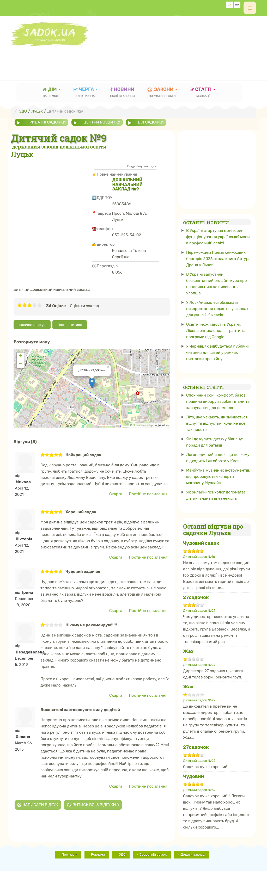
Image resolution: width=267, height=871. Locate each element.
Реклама (98, 854)
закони (162, 93)
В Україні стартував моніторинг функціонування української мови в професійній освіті (218, 236)
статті (202, 93)
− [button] (20, 364)
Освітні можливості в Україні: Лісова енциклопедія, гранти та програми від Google (215, 330)
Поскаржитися (70, 325)
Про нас (69, 854)
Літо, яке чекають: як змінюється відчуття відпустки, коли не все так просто (217, 423)
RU (237, 4)
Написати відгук (32, 325)
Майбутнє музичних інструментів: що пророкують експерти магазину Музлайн (218, 476)
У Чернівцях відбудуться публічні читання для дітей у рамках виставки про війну (217, 352)
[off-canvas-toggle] (250, 8)
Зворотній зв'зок (153, 854)
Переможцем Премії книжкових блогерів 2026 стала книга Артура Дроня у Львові (218, 258)
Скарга (115, 494)
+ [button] (20, 356)
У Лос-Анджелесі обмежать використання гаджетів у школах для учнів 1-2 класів (217, 308)
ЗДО (122, 854)
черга (85, 93)
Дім (51, 93)
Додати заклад (192, 854)
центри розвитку (101, 122)
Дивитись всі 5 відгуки (93, 804)
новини (122, 93)
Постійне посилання (148, 494)
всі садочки (151, 122)
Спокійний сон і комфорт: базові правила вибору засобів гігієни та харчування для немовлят (218, 401)
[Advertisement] (106, 58)
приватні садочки (46, 122)
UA (229, 4)
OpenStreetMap (143, 425)
